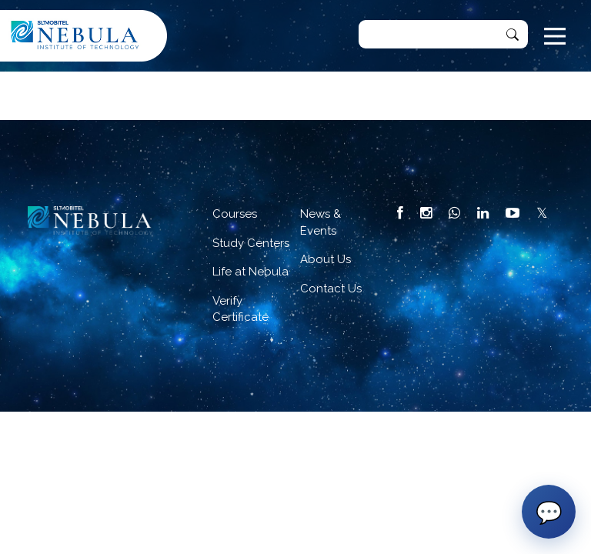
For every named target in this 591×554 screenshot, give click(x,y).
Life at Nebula (250, 272)
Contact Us (331, 288)
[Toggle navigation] (555, 36)
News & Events (320, 222)
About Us (325, 259)
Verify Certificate (240, 309)
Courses (234, 214)
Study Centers (250, 243)
